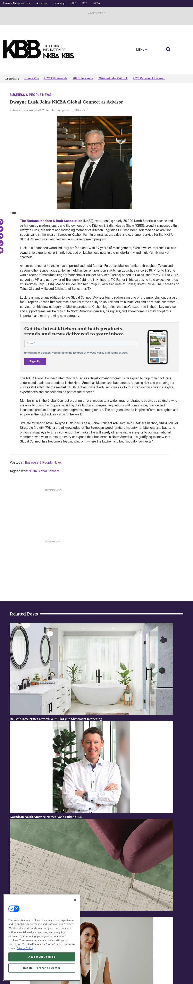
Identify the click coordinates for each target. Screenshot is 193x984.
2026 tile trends (83, 78)
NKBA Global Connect (43, 471)
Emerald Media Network (16, 3)
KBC (84, 3)
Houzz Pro (31, 78)
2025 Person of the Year (149, 78)
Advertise (41, 3)
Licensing (59, 3)
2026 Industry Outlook (113, 78)
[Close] (74, 909)
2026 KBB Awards (55, 78)
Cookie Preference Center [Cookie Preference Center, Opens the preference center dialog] (41, 977)
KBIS (73, 3)
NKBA (96, 3)
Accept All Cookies (41, 966)
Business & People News (30, 95)
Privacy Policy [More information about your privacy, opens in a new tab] (25, 957)
